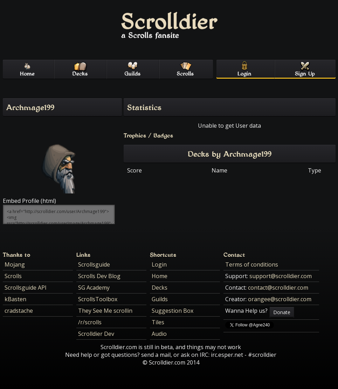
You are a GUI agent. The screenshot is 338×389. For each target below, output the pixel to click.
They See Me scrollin (105, 310)
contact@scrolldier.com (278, 287)
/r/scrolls (90, 322)
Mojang (15, 264)
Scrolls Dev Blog (99, 276)
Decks (159, 287)
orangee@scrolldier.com (279, 299)
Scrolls (13, 276)
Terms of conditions (251, 264)
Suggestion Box (172, 310)
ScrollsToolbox (97, 299)
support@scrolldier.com (280, 276)
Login (159, 264)
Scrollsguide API (26, 287)
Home (159, 276)
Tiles (158, 322)
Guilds (160, 299)
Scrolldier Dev (96, 334)
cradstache (19, 310)
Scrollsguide (94, 264)
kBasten (15, 299)
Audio (159, 334)
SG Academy (94, 287)
